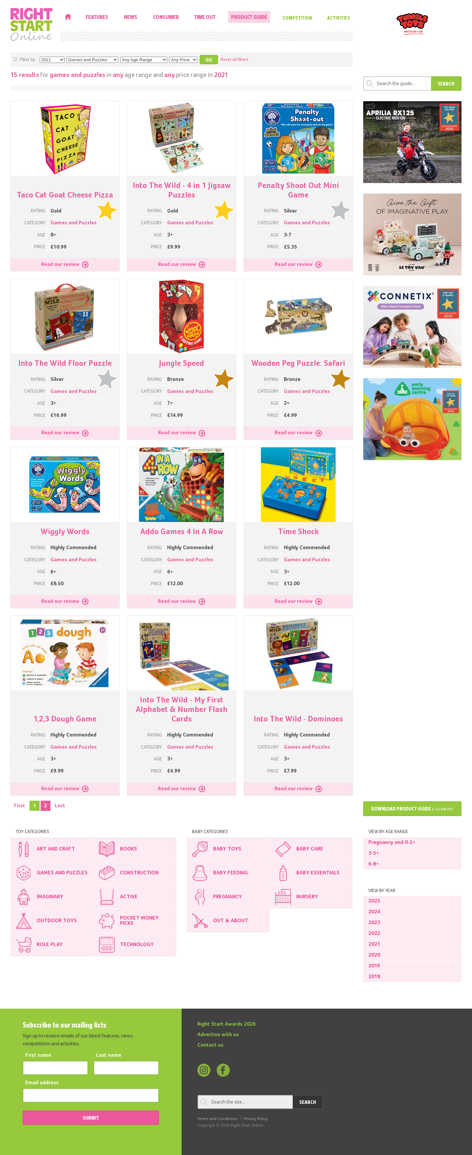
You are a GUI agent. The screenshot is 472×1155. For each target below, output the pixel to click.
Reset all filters (234, 59)
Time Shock (298, 532)
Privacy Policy (256, 1119)
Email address (42, 1083)
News (130, 16)
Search (446, 83)
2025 (374, 901)
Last (60, 806)
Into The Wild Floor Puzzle (65, 363)
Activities (338, 18)
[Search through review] (397, 83)
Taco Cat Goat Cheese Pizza (65, 195)
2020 (374, 955)
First (19, 806)
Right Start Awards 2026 (226, 1024)
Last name (108, 1055)
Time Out (204, 16)
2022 (374, 933)
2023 (374, 922)
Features (97, 16)
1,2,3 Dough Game (64, 719)
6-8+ (373, 864)
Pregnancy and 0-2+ (392, 842)
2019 (374, 966)
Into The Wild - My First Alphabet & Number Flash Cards (181, 709)
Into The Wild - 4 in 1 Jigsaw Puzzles (182, 190)
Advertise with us (218, 1034)
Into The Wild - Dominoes (298, 719)
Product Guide (249, 16)
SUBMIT (91, 1118)
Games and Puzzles (73, 223)
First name (38, 1055)
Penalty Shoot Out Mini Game (298, 190)
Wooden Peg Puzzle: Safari (298, 363)
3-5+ (373, 853)
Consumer (166, 16)
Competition (297, 18)
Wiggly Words (65, 532)
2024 (374, 912)
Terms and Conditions (217, 1119)
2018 (374, 976)
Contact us (210, 1045)
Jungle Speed (181, 363)
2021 (374, 944)
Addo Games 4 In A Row (181, 532)
